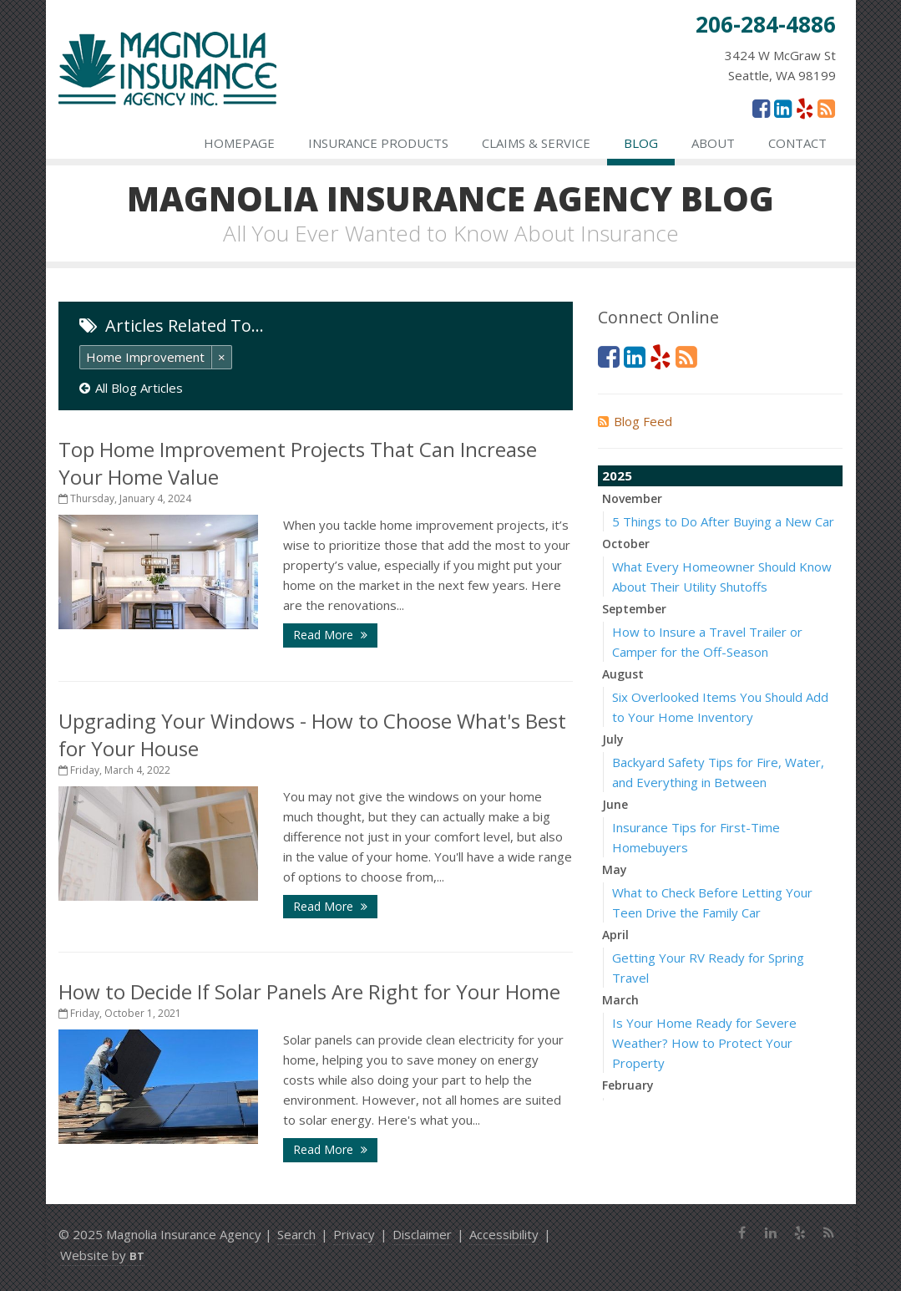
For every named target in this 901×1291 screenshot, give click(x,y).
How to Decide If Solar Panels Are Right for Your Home (309, 991)
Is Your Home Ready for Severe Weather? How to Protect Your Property (704, 1042)
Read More (330, 635)
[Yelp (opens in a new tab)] (804, 108)
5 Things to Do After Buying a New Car (723, 521)
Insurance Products (378, 143)
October (626, 543)
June (615, 804)
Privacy (354, 1234)
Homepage (239, 143)
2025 (617, 475)
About (713, 143)
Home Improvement (145, 356)
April (615, 935)
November (632, 498)
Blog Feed (635, 421)
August (623, 674)
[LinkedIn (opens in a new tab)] (783, 108)
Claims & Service (536, 143)
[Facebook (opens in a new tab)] (761, 108)
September (634, 609)
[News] (826, 108)
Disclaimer (422, 1234)
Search (296, 1234)
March (620, 1000)
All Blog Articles (131, 387)
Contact (797, 143)
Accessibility (504, 1234)
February (628, 1085)
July (613, 739)
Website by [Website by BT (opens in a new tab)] (102, 1255)
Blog (641, 143)
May (614, 869)
